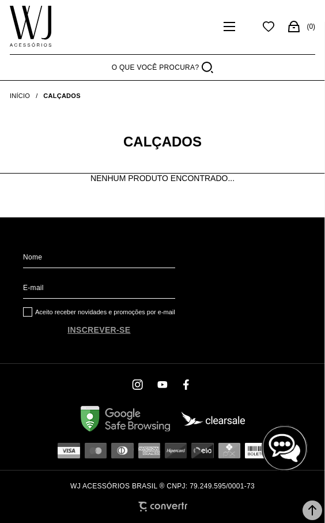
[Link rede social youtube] (162, 384)
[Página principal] (30, 26)
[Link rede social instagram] (138, 384)
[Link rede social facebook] (186, 384)
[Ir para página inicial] (20, 95)
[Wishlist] (268, 26)
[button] (312, 510)
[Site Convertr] (162, 506)
